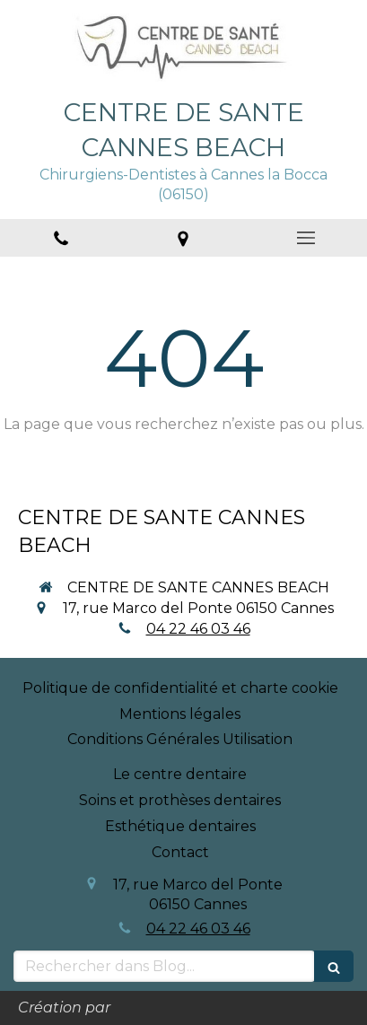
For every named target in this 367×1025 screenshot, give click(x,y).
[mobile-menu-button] (306, 238)
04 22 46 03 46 (198, 628)
